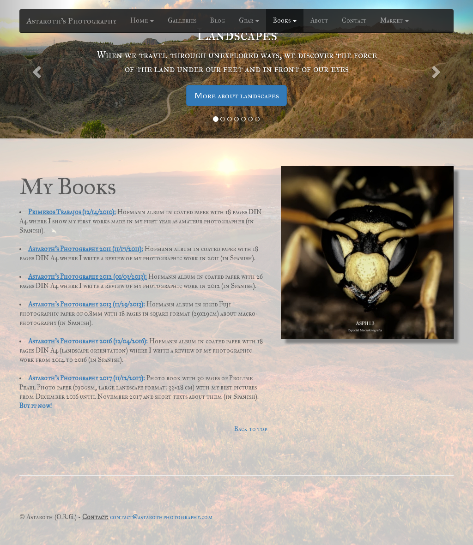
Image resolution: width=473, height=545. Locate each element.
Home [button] (142, 20)
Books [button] (285, 20)
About (319, 20)
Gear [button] (249, 20)
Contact (354, 20)
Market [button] (394, 20)
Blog (217, 20)
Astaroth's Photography (71, 21)
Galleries (182, 20)
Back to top (250, 429)
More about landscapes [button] (236, 95)
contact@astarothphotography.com (161, 517)
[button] (35, 69)
